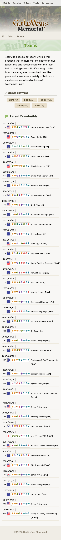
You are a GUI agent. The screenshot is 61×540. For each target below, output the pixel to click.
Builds (11, 36)
